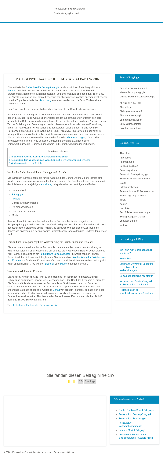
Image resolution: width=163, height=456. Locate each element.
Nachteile (125, 208)
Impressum (47, 452)
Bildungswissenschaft (131, 111)
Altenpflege (126, 107)
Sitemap (71, 452)
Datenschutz (59, 452)
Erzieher (11, 90)
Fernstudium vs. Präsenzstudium (137, 191)
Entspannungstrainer (131, 120)
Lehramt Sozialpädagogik (132, 430)
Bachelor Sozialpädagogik (133, 88)
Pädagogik (17, 194)
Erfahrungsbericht (129, 187)
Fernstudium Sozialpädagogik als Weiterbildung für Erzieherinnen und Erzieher (49, 160)
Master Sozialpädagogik (132, 92)
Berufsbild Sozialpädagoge (134, 174)
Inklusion (16, 198)
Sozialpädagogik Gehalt (132, 216)
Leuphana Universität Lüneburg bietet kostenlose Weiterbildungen (136, 267)
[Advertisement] (81, 46)
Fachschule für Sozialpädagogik (42, 87)
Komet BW (125, 258)
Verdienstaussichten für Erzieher (26, 163)
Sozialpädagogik (48, 305)
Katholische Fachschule (25, 305)
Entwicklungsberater (130, 124)
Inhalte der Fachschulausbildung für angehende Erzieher (38, 156)
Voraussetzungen (76, 137)
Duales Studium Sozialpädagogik (137, 96)
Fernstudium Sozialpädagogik (69, 8)
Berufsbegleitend (129, 170)
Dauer (123, 183)
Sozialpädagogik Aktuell (66, 13)
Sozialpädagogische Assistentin (136, 276)
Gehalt (56, 290)
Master (64, 263)
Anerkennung (127, 162)
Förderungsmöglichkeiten (133, 195)
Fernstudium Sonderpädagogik (135, 414)
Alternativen (126, 157)
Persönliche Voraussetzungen (135, 212)
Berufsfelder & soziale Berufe (135, 178)
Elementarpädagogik (131, 115)
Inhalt (123, 199)
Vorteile (124, 225)
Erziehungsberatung (130, 128)
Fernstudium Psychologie (132, 418)
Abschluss (125, 153)
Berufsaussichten (129, 166)
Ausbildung (45, 100)
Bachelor (49, 263)
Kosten (123, 204)
